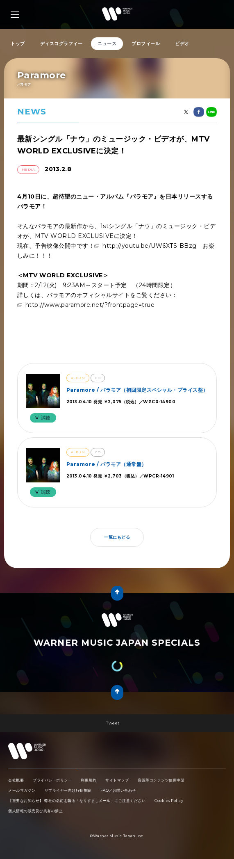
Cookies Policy (168, 800)
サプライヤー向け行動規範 (68, 790)
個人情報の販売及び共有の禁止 (35, 811)
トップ (18, 43)
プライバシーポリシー (52, 780)
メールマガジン (22, 790)
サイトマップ (117, 780)
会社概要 (16, 780)
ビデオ (182, 43)
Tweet (113, 723)
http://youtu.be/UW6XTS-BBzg (149, 245)
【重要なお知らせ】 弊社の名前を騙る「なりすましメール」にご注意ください (76, 800)
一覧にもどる (117, 537)
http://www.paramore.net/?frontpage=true (90, 304)
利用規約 (88, 780)
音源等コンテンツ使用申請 (161, 780)
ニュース (107, 43)
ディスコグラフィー (61, 43)
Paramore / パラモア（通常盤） (106, 464)
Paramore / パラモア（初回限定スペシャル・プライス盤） (137, 390)
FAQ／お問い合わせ (118, 790)
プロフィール (146, 43)
